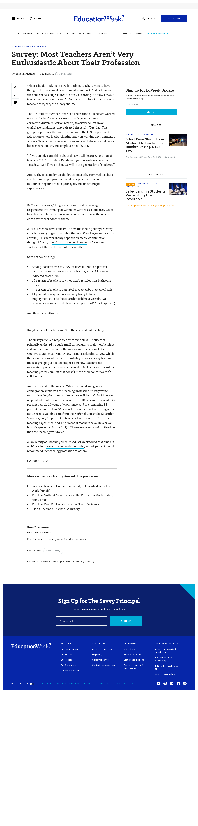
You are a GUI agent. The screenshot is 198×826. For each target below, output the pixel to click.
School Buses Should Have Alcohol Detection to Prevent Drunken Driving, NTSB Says (146, 145)
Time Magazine (93, 233)
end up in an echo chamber (69, 242)
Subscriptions (130, 649)
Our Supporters (68, 665)
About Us (66, 643)
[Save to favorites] (15, 94)
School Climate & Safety (28, 46)
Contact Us (98, 643)
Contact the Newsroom (103, 665)
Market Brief (164, 33)
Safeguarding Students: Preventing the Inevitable (146, 195)
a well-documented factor (97, 141)
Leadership (31, 33)
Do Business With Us (166, 643)
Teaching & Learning (86, 33)
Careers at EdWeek (70, 670)
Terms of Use (104, 684)
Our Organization (69, 649)
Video (138, 187)
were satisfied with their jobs (65, 446)
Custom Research (165, 674)
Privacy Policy (125, 684)
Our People (66, 660)
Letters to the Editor (102, 649)
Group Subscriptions (134, 660)
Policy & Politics (55, 33)
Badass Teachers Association (57, 118)
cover (106, 233)
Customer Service (101, 660)
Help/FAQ (97, 654)
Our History (66, 654)
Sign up (126, 621)
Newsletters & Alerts (134, 654)
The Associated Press (136, 157)
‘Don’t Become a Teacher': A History (56, 509)
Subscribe (174, 18)
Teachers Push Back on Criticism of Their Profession (66, 504)
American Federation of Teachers (82, 114)
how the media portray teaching (92, 229)
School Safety (53, 551)
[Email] (81, 621)
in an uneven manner (73, 214)
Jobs (145, 33)
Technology (113, 33)
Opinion (132, 33)
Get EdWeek (130, 643)
